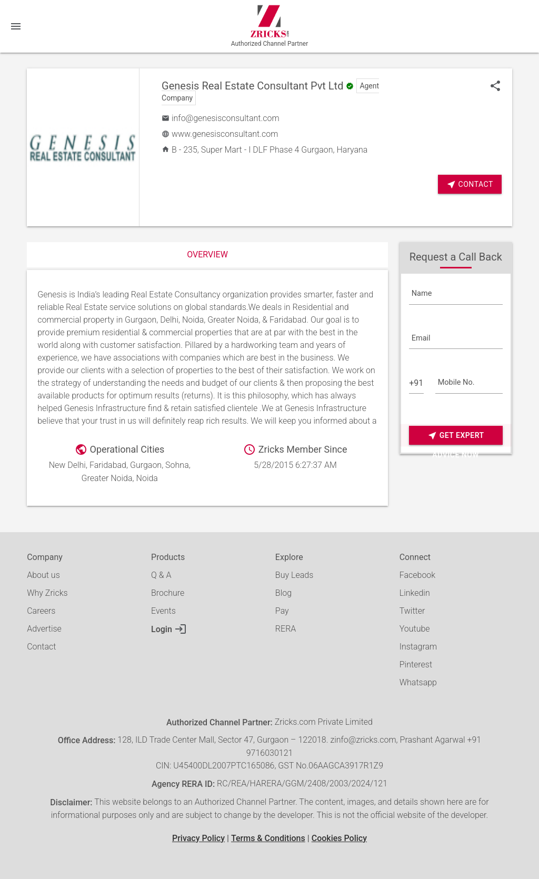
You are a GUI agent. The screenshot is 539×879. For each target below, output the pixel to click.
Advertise (44, 629)
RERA (285, 629)
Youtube (415, 629)
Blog (283, 593)
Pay (282, 611)
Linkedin (415, 593)
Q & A (161, 575)
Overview (207, 254)
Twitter (412, 611)
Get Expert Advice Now (455, 435)
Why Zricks (47, 593)
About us (43, 575)
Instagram (418, 647)
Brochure (167, 593)
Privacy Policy (198, 838)
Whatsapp (418, 682)
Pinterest (416, 665)
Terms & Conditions (268, 838)
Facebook (417, 575)
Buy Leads (294, 575)
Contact (469, 184)
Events (163, 611)
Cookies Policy (339, 838)
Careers (41, 611)
